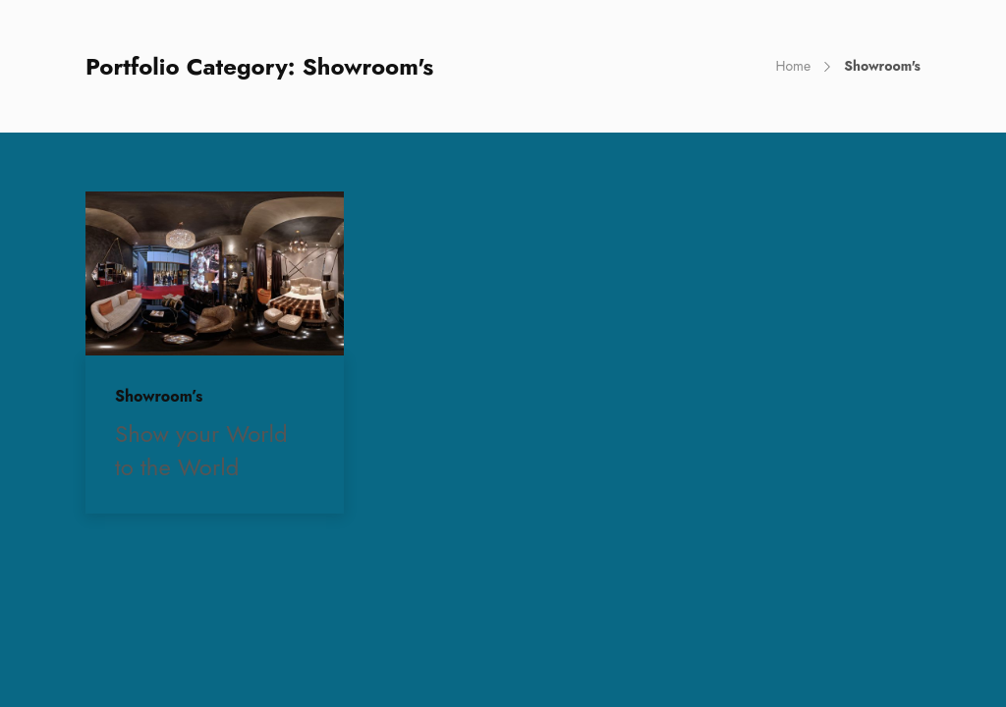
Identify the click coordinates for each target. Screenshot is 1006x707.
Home (792, 66)
